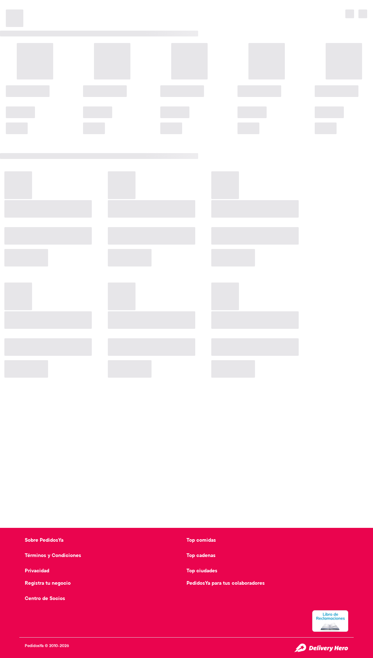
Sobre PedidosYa (44, 540)
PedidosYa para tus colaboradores (225, 583)
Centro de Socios (45, 598)
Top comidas (201, 540)
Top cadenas (201, 555)
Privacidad (37, 570)
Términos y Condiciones (53, 555)
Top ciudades (201, 570)
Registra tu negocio (48, 583)
